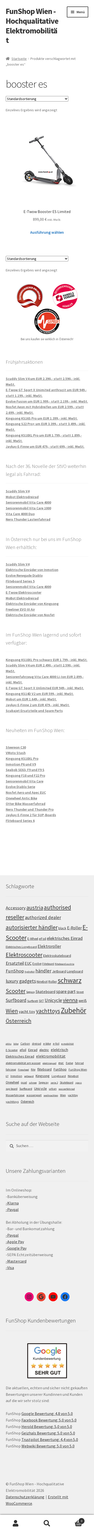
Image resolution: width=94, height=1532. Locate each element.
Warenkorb (74, 1520)
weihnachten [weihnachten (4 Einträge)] (51, 1095)
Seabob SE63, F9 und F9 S (25, 769)
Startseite (19, 58)
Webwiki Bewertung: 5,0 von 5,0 (48, 1445)
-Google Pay (16, 1248)
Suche (47, 1523)
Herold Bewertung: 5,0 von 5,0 (46, 1426)
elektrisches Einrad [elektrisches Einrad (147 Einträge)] (65, 938)
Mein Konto (15, 1523)
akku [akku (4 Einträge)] (8, 1043)
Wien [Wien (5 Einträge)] (63, 1095)
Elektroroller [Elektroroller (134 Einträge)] (49, 946)
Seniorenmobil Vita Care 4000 (28, 502)
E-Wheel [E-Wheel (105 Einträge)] (32, 939)
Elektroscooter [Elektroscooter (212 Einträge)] (24, 955)
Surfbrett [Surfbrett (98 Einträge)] (32, 1001)
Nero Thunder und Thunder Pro (30, 809)
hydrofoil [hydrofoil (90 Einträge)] (30, 971)
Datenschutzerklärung (25, 1496)
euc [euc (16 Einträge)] (61, 1063)
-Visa (10, 1267)
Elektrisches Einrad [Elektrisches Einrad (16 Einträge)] (20, 1056)
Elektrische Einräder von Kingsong (32, 603)
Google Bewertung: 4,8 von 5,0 (47, 1413)
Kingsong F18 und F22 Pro (25, 775)
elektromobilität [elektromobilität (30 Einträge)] (51, 1056)
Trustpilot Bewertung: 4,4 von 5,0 (49, 1439)
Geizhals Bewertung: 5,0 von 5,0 (48, 1432)
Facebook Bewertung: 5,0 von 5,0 (49, 1420)
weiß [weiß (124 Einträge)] (83, 1000)
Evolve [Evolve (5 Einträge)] (69, 1063)
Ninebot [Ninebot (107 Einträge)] (42, 982)
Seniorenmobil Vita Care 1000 (28, 508)
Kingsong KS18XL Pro (22, 758)
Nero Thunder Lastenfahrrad (28, 519)
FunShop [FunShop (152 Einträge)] (15, 971)
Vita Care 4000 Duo (20, 514)
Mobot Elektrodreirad (22, 497)
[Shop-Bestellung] (37, 99)
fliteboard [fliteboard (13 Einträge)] (44, 1069)
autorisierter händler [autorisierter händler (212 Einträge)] (32, 927)
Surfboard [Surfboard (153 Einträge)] (16, 1000)
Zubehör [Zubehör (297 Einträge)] (73, 1010)
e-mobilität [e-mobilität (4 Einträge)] (67, 1043)
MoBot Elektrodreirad (22, 598)
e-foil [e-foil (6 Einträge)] (56, 1043)
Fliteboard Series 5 (20, 581)
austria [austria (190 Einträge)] (34, 907)
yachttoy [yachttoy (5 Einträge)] (73, 1095)
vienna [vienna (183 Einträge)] (70, 1000)
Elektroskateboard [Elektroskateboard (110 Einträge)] (57, 955)
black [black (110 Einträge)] (62, 928)
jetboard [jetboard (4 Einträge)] (29, 1076)
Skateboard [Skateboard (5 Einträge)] (66, 1082)
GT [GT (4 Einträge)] (7, 1076)
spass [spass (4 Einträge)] (78, 1082)
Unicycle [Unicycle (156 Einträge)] (53, 1000)
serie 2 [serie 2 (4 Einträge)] (54, 1082)
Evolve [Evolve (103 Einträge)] (36, 964)
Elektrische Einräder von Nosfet (30, 615)
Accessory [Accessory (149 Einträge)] (16, 908)
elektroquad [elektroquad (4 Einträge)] (49, 1063)
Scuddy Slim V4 (17, 491)
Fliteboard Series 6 (20, 820)
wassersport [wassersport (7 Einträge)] (34, 1095)
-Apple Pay (15, 1241)
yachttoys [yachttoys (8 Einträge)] (12, 1101)
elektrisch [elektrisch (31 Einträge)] (59, 1049)
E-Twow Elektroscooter (23, 592)
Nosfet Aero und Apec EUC (26, 792)
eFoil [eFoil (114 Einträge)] (42, 938)
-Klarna (12, 1203)
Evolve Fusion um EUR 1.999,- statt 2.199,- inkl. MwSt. (47, 401)
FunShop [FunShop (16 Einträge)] (60, 1069)
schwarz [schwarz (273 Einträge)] (70, 980)
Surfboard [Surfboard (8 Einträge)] (25, 1089)
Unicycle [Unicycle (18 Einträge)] (40, 1088)
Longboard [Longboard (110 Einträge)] (75, 971)
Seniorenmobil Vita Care (24, 781)
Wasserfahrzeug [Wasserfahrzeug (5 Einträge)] (15, 1095)
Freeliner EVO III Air (20, 609)
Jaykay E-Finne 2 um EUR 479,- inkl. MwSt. (38, 705)
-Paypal (12, 1209)
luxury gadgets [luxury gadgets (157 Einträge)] (21, 981)
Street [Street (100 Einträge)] (80, 992)
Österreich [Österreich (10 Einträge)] (27, 1101)
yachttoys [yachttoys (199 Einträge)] (48, 1010)
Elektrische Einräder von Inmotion (32, 569)
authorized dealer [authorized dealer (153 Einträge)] (43, 917)
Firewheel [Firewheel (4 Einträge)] (23, 1069)
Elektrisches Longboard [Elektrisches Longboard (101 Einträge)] (21, 947)
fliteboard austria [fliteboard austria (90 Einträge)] (64, 964)
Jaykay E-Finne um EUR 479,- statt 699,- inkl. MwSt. (45, 446)
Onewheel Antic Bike (21, 798)
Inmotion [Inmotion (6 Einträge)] (16, 1076)
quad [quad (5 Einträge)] (24, 1082)
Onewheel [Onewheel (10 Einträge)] (12, 1082)
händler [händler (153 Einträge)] (43, 971)
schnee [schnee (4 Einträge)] (33, 1082)
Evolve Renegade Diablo (24, 575)
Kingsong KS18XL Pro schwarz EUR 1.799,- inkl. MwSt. (47, 659)
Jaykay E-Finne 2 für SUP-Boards (31, 815)
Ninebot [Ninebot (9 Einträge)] (73, 1076)
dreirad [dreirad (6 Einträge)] (36, 1043)
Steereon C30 (16, 747)
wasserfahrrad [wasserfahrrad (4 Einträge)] (67, 1089)
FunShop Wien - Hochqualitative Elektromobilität (32, 25)
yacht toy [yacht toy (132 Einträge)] (27, 1011)
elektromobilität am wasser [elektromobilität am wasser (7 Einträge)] (23, 1063)
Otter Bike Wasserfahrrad (25, 803)
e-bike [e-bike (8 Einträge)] (47, 1043)
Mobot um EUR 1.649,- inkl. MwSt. (31, 699)
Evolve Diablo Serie (20, 786)
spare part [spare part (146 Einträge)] (66, 991)
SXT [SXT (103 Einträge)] (41, 1001)
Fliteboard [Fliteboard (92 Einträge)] (48, 964)
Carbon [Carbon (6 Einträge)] (25, 1043)
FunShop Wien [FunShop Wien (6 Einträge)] (78, 1069)
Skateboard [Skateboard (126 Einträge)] (45, 991)
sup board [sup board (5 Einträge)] (11, 1089)
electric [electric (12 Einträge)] (44, 1050)
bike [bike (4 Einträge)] (15, 1043)
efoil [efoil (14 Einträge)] (23, 1050)
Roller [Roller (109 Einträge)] (52, 982)
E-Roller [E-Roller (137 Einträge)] (74, 928)
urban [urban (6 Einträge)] (53, 1089)
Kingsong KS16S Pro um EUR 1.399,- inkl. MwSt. (42, 418)
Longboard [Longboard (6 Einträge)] (59, 1076)
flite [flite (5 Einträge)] (33, 1069)
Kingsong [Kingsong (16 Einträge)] (43, 1076)
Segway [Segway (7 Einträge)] (44, 1082)
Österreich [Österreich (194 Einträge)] (18, 1020)
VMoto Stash (16, 753)
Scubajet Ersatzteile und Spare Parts (34, 710)
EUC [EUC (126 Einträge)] (28, 963)
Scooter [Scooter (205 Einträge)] (15, 990)
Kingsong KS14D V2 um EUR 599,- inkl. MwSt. (40, 693)
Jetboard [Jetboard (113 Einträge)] (59, 971)
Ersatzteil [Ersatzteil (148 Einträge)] (15, 963)
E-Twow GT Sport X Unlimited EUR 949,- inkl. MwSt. (45, 688)
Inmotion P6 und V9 (21, 764)
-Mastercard (16, 1261)
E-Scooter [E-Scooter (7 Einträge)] (12, 1050)
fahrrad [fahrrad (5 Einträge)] (79, 1063)
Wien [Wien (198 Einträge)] (12, 1010)
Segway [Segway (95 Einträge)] (30, 992)
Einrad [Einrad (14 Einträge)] (32, 1050)
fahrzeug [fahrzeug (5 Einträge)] (11, 1069)
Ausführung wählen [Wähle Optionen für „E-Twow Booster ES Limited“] (47, 232)
